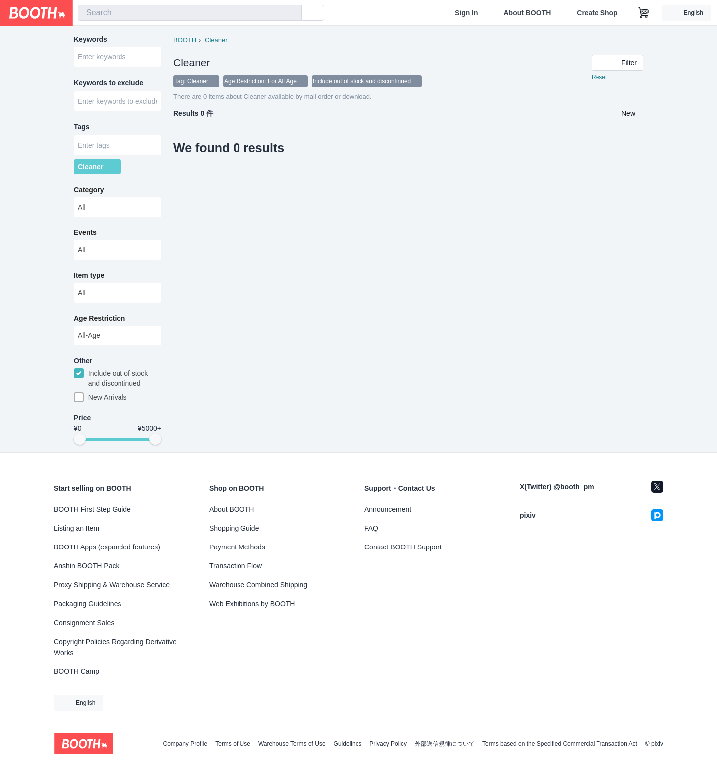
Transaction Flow (235, 566)
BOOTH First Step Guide (92, 509)
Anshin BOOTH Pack (87, 566)
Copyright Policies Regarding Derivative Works (115, 647)
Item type (89, 276)
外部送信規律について (445, 744)
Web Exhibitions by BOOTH (252, 604)
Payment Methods (237, 547)
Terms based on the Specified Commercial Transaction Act (559, 744)
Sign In (466, 12)
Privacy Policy (388, 744)
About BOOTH (527, 12)
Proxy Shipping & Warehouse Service (112, 585)
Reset (599, 77)
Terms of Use (232, 744)
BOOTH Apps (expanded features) (107, 547)
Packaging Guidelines (87, 604)
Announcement (387, 509)
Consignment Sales (84, 623)
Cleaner (216, 40)
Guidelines (348, 744)
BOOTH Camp (76, 671)
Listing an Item (76, 528)
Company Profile (185, 744)
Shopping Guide (234, 528)
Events (85, 233)
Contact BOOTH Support (403, 547)
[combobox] (190, 13)
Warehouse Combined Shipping (258, 585)
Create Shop (597, 12)
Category (89, 190)
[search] (292, 13)
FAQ (371, 528)
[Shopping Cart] (644, 13)
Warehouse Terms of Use (292, 744)
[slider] (80, 441)
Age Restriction (99, 319)
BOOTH (184, 40)
